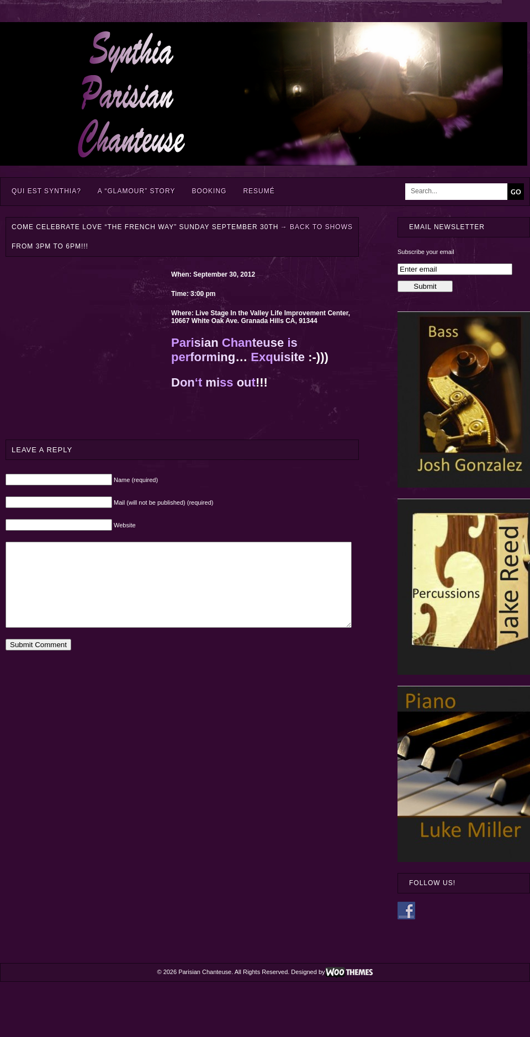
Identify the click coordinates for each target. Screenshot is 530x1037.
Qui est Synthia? (46, 191)
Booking (209, 191)
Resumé (258, 191)
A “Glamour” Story (137, 191)
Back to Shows (316, 227)
